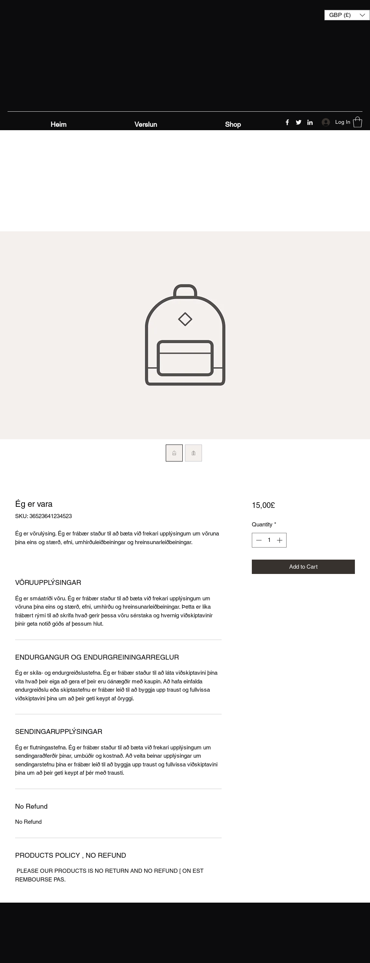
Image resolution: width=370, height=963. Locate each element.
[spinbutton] (269, 540)
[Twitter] (298, 122)
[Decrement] (258, 540)
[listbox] (347, 15)
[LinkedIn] (310, 122)
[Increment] (280, 540)
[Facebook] (287, 122)
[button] (347, 15)
